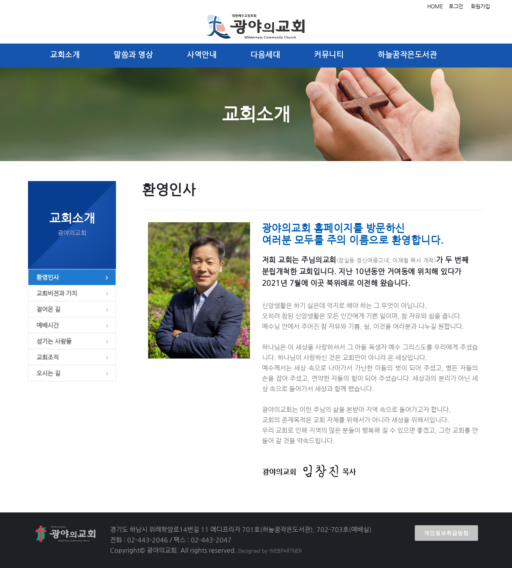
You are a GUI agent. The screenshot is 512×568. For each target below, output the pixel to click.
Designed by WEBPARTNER (270, 551)
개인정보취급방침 (446, 533)
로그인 (456, 6)
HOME (435, 6)
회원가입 (480, 6)
